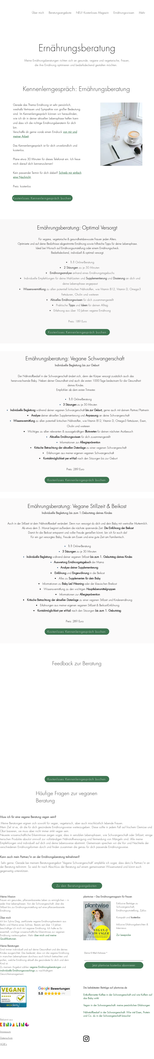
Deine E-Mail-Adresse (95, 953)
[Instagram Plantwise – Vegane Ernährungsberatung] (86, 1039)
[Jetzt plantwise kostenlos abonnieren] (113, 965)
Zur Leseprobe (123, 935)
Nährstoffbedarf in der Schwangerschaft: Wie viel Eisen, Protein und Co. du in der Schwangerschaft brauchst (116, 1014)
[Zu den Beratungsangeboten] (77, 886)
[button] (60, 13)
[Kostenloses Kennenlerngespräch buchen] (42, 198)
